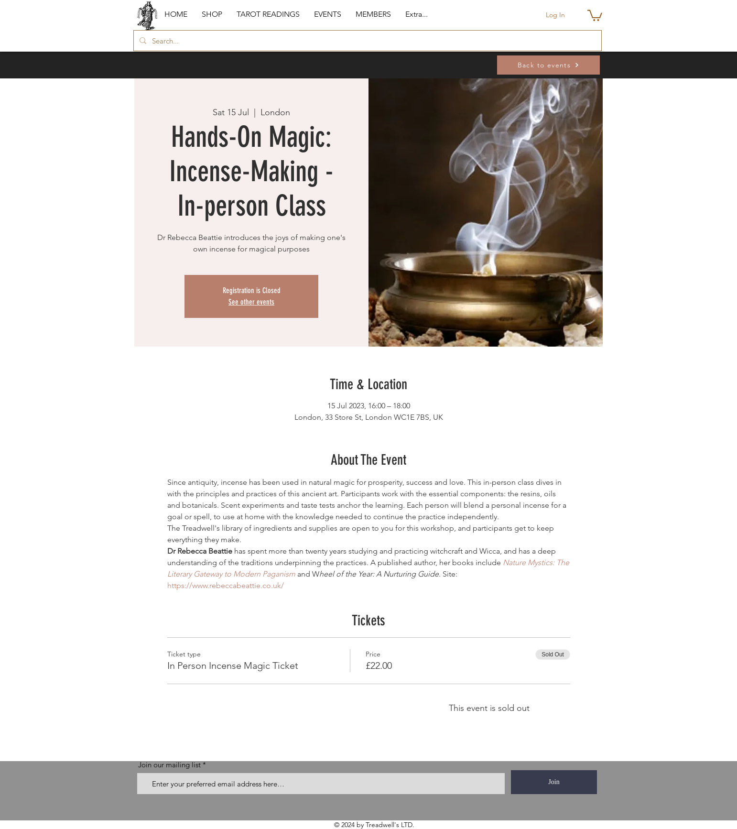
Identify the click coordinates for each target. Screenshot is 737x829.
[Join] (554, 782)
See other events (251, 301)
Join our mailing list (169, 764)
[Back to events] (548, 65)
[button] (212, 14)
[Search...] (366, 41)
